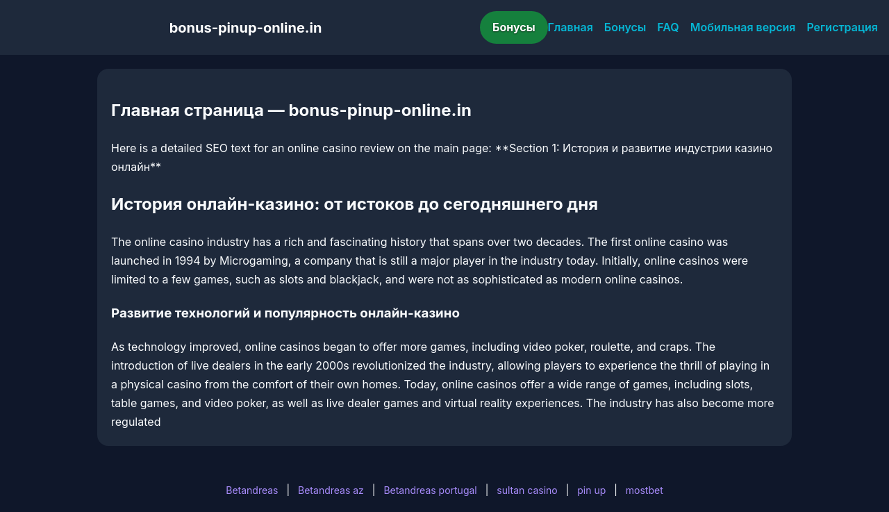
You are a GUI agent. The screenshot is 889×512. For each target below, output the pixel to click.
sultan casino (527, 490)
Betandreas (252, 490)
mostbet (644, 490)
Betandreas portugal (429, 490)
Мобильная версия (743, 27)
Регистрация (842, 27)
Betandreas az (331, 490)
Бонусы (513, 27)
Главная (570, 27)
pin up (591, 490)
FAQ (668, 27)
